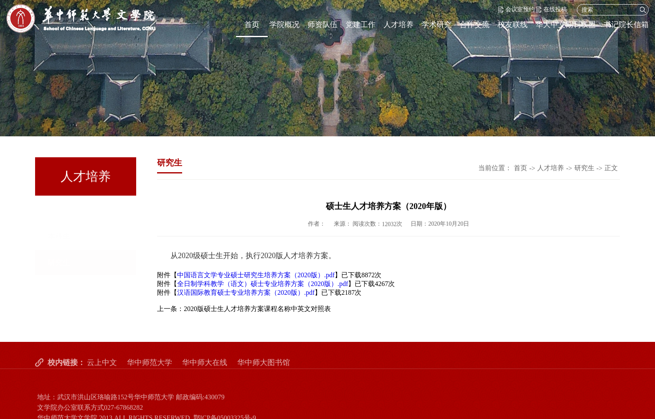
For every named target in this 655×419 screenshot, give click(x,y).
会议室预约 (516, 9)
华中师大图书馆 (263, 369)
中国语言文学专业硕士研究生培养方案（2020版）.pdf (256, 274)
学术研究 (436, 24)
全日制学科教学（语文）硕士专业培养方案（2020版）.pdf (262, 283)
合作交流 (475, 24)
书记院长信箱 (626, 24)
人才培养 (398, 24)
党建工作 (360, 24)
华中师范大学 (149, 369)
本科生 (59, 212)
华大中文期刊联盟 (566, 24)
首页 (251, 24)
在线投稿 (551, 9)
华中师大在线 (204, 369)
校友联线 (513, 24)
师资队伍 (322, 24)
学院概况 (284, 24)
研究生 (59, 238)
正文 (611, 168)
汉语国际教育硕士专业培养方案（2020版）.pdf (246, 292)
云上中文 (102, 369)
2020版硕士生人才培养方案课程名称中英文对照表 (257, 308)
